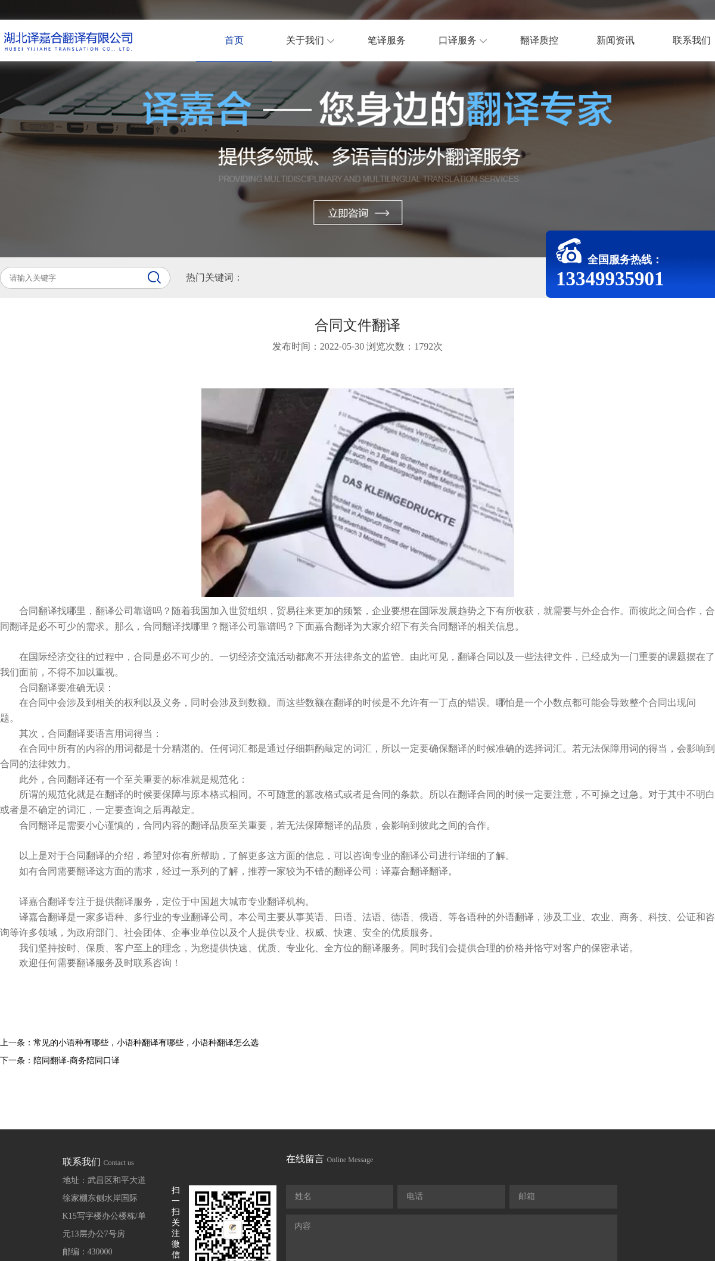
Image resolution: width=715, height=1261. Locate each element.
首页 (234, 40)
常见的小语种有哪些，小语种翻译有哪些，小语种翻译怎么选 (146, 1042)
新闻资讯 (615, 40)
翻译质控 (539, 40)
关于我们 (317, 40)
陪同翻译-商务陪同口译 (76, 1060)
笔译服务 (387, 40)
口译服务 (470, 40)
